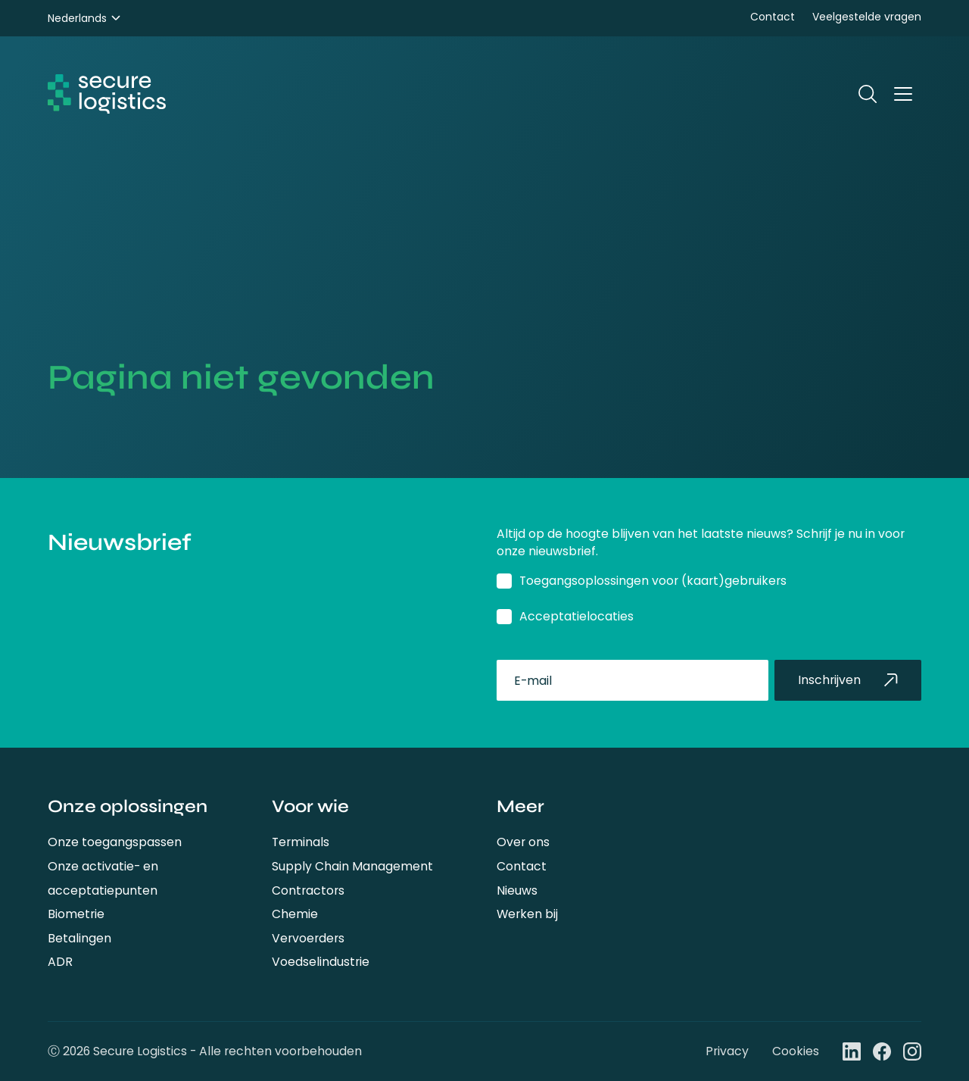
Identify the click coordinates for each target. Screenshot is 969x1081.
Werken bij (527, 914)
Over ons (523, 842)
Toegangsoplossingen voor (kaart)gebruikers (653, 580)
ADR (60, 961)
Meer (520, 806)
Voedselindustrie (320, 961)
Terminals (300, 842)
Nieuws (517, 890)
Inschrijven (848, 680)
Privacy (727, 1051)
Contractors (308, 890)
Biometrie (76, 914)
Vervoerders (308, 938)
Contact (772, 16)
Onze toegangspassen (115, 842)
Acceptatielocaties (576, 616)
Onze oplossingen (127, 806)
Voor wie (310, 806)
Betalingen (79, 938)
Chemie (295, 914)
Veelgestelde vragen (866, 16)
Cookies (795, 1051)
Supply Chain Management (352, 866)
